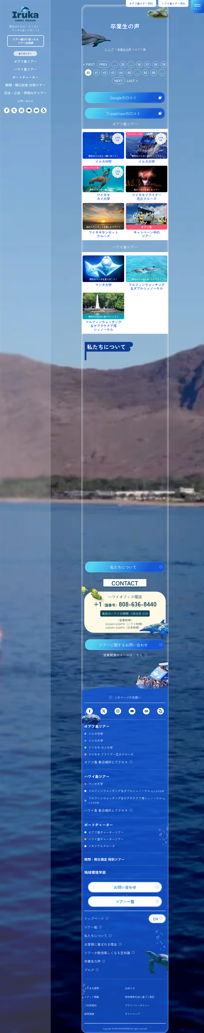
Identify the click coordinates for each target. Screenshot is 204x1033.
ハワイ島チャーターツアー (106, 839)
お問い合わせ (25, 101)
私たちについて (123, 567)
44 (121, 72)
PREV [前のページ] (103, 64)
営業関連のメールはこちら (122, 655)
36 (139, 64)
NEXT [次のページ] (118, 80)
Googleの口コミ (123, 97)
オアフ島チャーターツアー (106, 832)
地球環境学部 (95, 872)
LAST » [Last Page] (132, 80)
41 (96, 72)
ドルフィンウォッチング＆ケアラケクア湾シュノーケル (126, 800)
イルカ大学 (95, 740)
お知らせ (130, 988)
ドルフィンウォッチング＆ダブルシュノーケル (126, 791)
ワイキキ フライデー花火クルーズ (110, 754)
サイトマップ (132, 1014)
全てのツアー (25, 53)
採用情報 (89, 1014)
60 (145, 72)
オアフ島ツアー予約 (141, 3)
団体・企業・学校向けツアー (25, 92)
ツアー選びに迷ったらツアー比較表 (26, 41)
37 (147, 64)
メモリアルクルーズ (101, 846)
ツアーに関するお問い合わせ (123, 645)
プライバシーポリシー (137, 1005)
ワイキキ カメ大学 (100, 747)
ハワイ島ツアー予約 (173, 3)
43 (112, 72)
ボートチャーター (25, 77)
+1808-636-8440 (125, 604)
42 (104, 72)
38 (155, 64)
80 (153, 72)
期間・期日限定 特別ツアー (25, 85)
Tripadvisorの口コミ (123, 113)
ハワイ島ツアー (25, 69)
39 (163, 64)
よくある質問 (91, 988)
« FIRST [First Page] (89, 64)
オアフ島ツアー (25, 61)
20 (122, 64)
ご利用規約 (90, 1005)
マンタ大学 (95, 784)
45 (129, 72)
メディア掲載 (91, 997)
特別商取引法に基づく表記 (139, 997)
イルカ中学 (95, 733)
